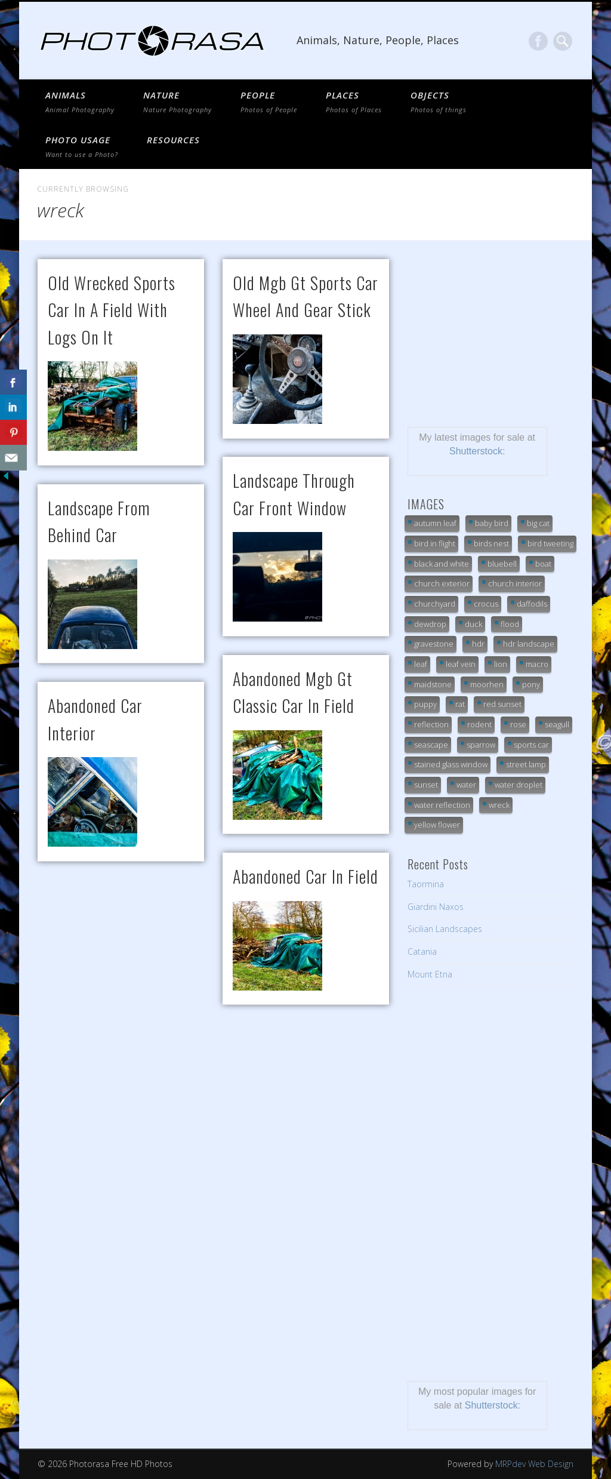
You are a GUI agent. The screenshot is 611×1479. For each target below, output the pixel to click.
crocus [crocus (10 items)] (486, 603)
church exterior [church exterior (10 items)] (442, 583)
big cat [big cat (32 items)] (538, 523)
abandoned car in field (305, 876)
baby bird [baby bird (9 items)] (491, 523)
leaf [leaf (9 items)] (420, 664)
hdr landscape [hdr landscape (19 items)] (528, 643)
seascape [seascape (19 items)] (431, 744)
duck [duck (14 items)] (473, 624)
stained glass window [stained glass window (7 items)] (450, 764)
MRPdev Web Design (534, 1463)
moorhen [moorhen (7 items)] (487, 684)
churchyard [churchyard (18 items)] (434, 603)
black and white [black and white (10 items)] (441, 563)
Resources (173, 140)
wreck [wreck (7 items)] (499, 805)
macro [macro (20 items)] (537, 664)
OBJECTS (439, 101)
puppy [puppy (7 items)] (425, 704)
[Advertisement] (491, 333)
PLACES (354, 101)
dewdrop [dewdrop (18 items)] (430, 624)
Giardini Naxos (436, 906)
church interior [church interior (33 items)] (515, 583)
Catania (422, 951)
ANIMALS (80, 101)
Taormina (426, 884)
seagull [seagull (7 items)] (557, 724)
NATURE (177, 101)
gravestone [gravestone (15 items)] (433, 643)
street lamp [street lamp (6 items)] (526, 764)
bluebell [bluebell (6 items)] (502, 563)
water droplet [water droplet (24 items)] (518, 784)
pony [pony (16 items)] (531, 684)
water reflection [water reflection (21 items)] (442, 805)
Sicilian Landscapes (445, 928)
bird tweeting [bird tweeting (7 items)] (550, 543)
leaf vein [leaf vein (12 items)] (461, 664)
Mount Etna (430, 974)
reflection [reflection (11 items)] (431, 724)
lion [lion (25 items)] (500, 664)
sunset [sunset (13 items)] (426, 784)
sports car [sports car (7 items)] (531, 744)
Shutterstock (475, 451)
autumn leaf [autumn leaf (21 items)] (435, 523)
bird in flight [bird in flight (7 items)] (434, 543)
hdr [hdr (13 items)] (478, 643)
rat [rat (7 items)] (460, 704)
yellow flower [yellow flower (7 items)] (437, 824)
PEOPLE (268, 101)
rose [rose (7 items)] (518, 724)
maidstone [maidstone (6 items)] (433, 684)
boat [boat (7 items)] (543, 563)
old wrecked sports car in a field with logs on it (111, 309)
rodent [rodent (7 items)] (479, 724)
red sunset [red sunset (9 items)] (502, 704)
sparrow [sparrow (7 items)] (481, 744)
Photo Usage (81, 146)
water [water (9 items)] (466, 784)
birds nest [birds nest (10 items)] (491, 543)
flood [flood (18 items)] (510, 624)
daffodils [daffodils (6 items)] (532, 603)
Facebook (538, 41)
